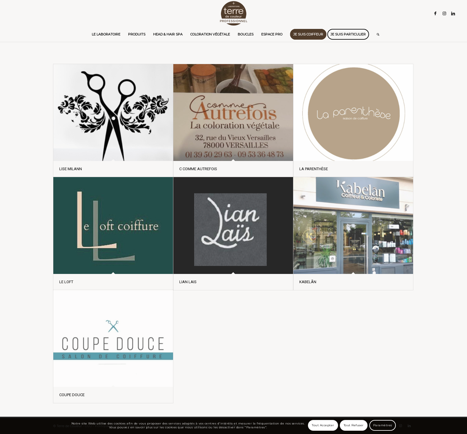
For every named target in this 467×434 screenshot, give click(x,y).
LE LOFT (66, 282)
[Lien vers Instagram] (444, 13)
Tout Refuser (354, 425)
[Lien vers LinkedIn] (453, 13)
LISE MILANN (70, 169)
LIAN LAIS (188, 282)
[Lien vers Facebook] (435, 13)
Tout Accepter (323, 425)
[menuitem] (106, 34)
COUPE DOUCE (72, 395)
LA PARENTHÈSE (313, 169)
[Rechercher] (376, 34)
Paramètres (382, 425)
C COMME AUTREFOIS (198, 169)
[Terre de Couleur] (233, 13)
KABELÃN (307, 282)
